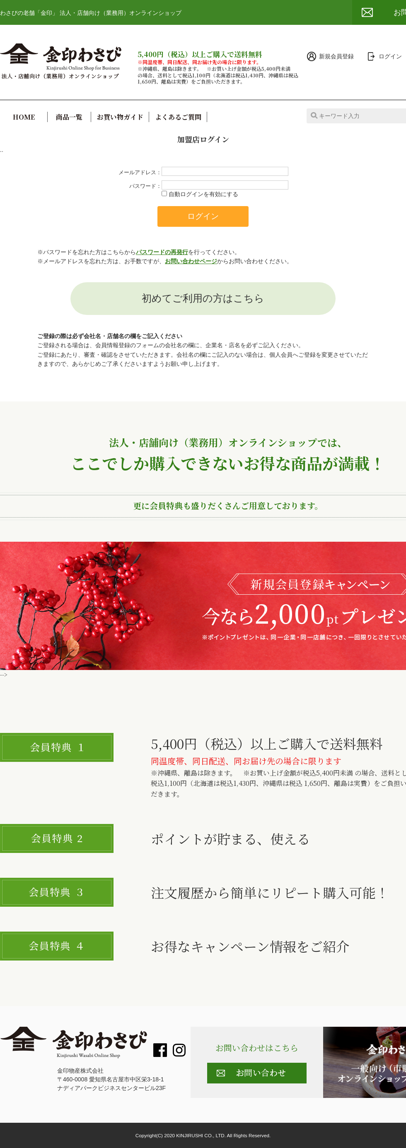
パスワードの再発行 (162, 252)
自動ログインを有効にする (203, 194)
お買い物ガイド (120, 117)
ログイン (390, 56)
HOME (24, 117)
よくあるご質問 (178, 117)
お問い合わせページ (191, 261)
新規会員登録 (336, 56)
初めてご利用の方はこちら (203, 298)
